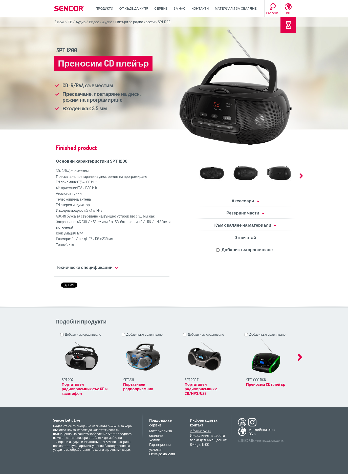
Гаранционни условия (160, 446)
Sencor (59, 22)
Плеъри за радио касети (135, 22)
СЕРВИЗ (161, 8)
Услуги (154, 440)
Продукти (104, 8)
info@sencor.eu (200, 431)
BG (288, 13)
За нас (180, 8)
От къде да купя (133, 8)
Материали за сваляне (235, 8)
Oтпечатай (245, 237)
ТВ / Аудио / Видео (83, 22)
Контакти (200, 8)
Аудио (107, 22)
